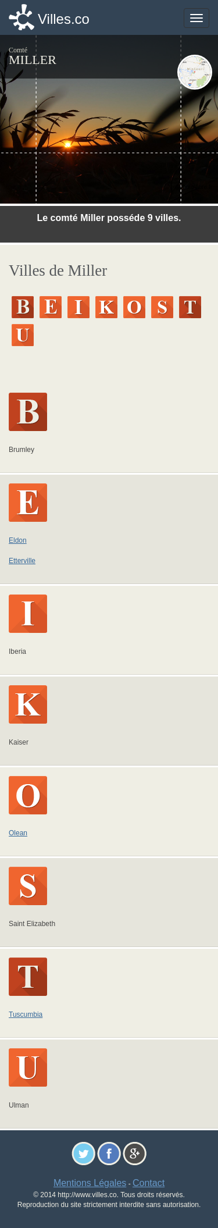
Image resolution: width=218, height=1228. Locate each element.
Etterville (22, 561)
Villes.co (64, 19)
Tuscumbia (25, 1014)
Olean (18, 833)
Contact (149, 1183)
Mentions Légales (89, 1183)
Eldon (18, 540)
